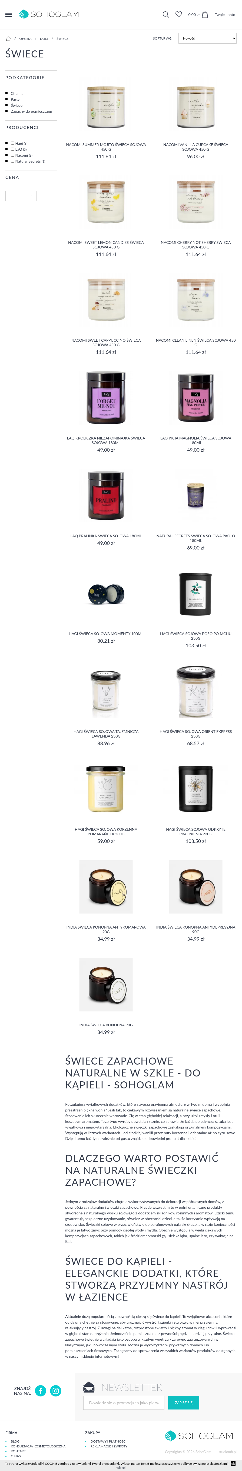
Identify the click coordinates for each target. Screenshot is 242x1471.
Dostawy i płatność (108, 1441)
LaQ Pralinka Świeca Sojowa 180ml (106, 536)
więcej (121, 1468)
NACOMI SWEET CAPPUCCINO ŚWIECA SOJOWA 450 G (106, 342)
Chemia (17, 93)
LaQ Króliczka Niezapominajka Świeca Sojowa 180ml (106, 440)
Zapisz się (183, 1403)
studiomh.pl (227, 1452)
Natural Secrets (30, 161)
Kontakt (18, 1451)
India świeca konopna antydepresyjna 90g (196, 929)
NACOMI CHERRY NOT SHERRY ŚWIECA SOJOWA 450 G (196, 244)
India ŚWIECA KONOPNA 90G (105, 1025)
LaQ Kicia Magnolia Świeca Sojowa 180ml (195, 440)
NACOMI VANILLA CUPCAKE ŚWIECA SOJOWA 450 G (195, 146)
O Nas (16, 1456)
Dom (44, 39)
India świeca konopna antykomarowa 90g (106, 929)
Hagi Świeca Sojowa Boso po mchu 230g (195, 636)
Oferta (25, 39)
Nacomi (23, 155)
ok (233, 1464)
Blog (15, 1441)
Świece (62, 39)
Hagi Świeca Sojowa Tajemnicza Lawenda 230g (106, 733)
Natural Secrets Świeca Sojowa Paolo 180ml (196, 538)
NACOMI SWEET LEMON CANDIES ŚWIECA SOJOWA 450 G (106, 244)
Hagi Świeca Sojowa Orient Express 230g (196, 733)
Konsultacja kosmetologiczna (38, 1446)
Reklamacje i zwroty (109, 1446)
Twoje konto (225, 14)
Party (15, 99)
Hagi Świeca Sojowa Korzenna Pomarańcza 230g (106, 831)
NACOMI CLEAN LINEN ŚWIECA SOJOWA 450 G (196, 342)
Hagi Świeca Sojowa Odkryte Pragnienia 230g (196, 831)
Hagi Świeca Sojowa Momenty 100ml (106, 633)
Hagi (21, 143)
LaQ (21, 149)
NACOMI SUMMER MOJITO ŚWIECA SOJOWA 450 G (106, 146)
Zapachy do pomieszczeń (31, 111)
